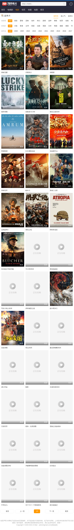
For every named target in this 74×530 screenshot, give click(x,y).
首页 (3, 10)
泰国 (67, 26)
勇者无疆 (4, 72)
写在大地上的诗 (6, 308)
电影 (17, 10)
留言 (42, 10)
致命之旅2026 (55, 112)
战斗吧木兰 (54, 308)
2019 (58, 31)
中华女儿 (4, 505)
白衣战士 (53, 466)
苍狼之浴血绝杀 (55, 426)
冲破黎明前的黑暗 (31, 466)
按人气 (63, 16)
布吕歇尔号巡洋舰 (7, 269)
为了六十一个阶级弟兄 (33, 505)
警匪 (55, 21)
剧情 (44, 21)
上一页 (22, 511)
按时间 (56, 16)
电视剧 (10, 10)
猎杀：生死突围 (30, 426)
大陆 (15, 26)
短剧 (36, 10)
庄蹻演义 (28, 72)
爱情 (21, 21)
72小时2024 (29, 269)
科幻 (38, 21)
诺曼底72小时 (30, 112)
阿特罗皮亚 (54, 230)
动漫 (30, 10)
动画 (67, 21)
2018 (64, 31)
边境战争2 (4, 230)
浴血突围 (4, 348)
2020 (52, 31)
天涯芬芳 (4, 426)
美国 (32, 26)
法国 (38, 26)
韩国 (55, 26)
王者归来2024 (55, 387)
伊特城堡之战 (30, 308)
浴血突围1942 (6, 466)
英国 (44, 26)
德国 (61, 26)
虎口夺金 (4, 387)
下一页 (51, 511)
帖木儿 (27, 190)
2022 (40, 31)
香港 (21, 26)
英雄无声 (4, 190)
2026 (16, 31)
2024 (28, 31)
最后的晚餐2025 (55, 348)
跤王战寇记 (54, 505)
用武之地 (28, 230)
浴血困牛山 (54, 151)
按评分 (70, 16)
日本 (49, 26)
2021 (46, 31)
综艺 (23, 10)
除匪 (27, 387)
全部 (10, 21)
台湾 (27, 26)
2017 (70, 31)
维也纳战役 (54, 269)
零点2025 (28, 348)
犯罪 (61, 21)
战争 (49, 21)
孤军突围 (4, 112)
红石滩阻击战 (30, 151)
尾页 (66, 511)
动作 (32, 21)
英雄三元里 (54, 190)
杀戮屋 (52, 72)
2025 (22, 31)
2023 (34, 31)
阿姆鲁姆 (4, 151)
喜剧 (15, 21)
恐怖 (27, 21)
